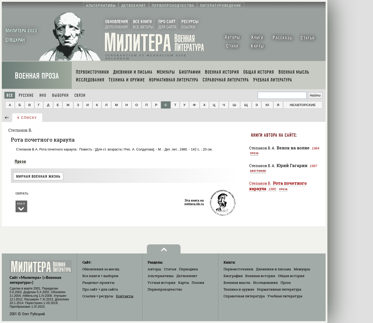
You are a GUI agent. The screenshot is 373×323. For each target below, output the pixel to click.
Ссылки (97, 296)
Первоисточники (238, 269)
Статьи (170, 269)
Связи (79, 95)
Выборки (60, 95)
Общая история (291, 275)
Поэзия (198, 282)
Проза (20, 161)
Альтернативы (161, 275)
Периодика (188, 269)
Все (9, 95)
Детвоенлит (186, 275)
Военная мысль (237, 282)
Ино (42, 95)
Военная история (260, 275)
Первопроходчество (165, 289)
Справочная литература (244, 296)
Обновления (100, 269)
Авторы (154, 269)
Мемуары (302, 269)
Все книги (100, 275)
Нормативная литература (279, 289)
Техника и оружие (239, 289)
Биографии (258, 170)
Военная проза (37, 76)
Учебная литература (284, 296)
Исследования (265, 282)
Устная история (161, 282)
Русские (26, 95)
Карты (183, 282)
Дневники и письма (273, 269)
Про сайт (100, 289)
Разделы (98, 282)
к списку (27, 118)
